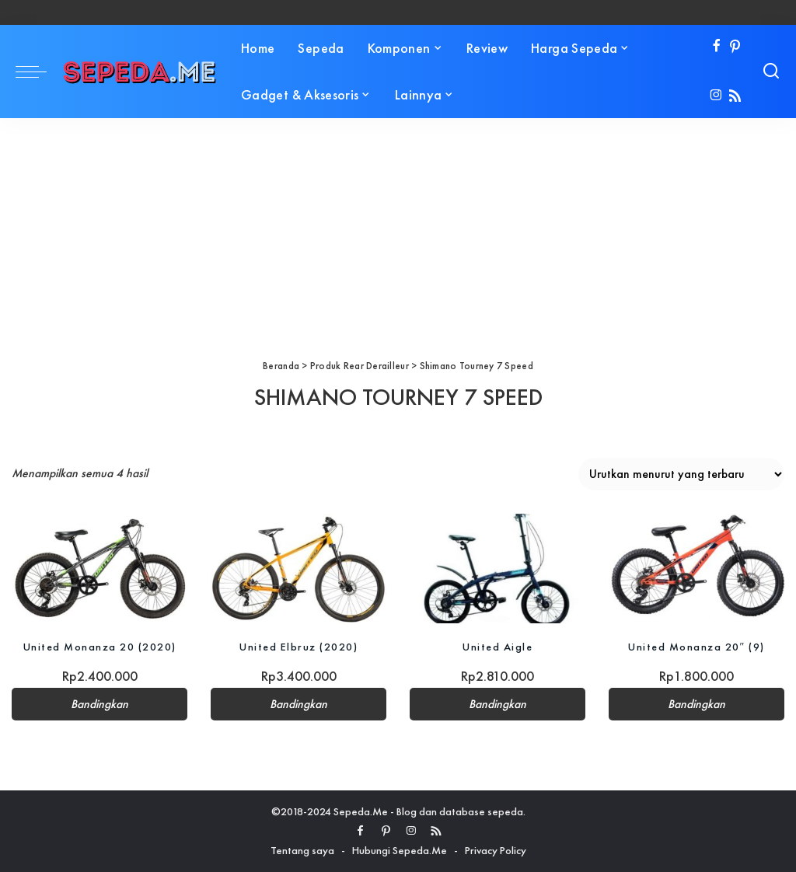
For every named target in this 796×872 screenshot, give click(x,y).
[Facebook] (716, 47)
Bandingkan (99, 704)
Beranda (281, 365)
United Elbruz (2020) (298, 647)
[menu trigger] (39, 71)
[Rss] (735, 97)
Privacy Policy (495, 850)
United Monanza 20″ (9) (696, 647)
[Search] (771, 71)
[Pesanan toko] (681, 474)
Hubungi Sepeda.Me (399, 850)
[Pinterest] (735, 47)
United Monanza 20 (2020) (99, 647)
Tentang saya (302, 850)
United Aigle (497, 647)
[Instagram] (716, 97)
